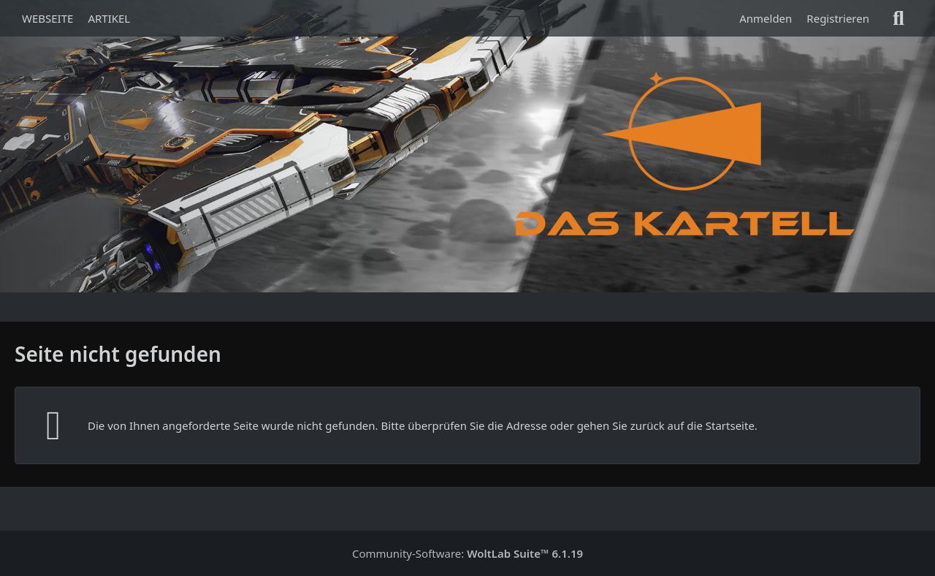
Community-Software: (467, 553)
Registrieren (837, 18)
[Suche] (898, 18)
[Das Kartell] (689, 153)
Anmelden (765, 18)
